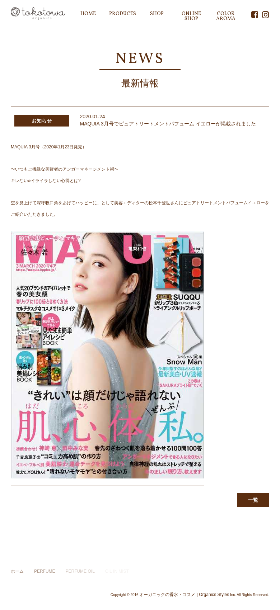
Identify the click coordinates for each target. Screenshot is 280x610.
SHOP (157, 13)
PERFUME (44, 571)
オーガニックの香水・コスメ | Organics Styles (184, 594)
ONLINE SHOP (191, 16)
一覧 (253, 500)
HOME (88, 13)
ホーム (17, 571)
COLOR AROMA (225, 16)
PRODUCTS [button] (122, 13)
